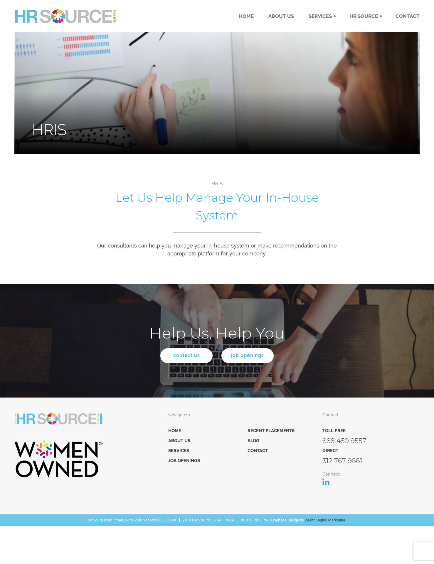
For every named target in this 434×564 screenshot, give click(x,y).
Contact (408, 16)
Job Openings (184, 461)
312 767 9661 (342, 461)
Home (246, 16)
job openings (251, 356)
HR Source (363, 16)
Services (320, 16)
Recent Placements (271, 431)
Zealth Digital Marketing (325, 521)
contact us (183, 356)
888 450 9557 (344, 441)
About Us (281, 16)
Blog (253, 441)
